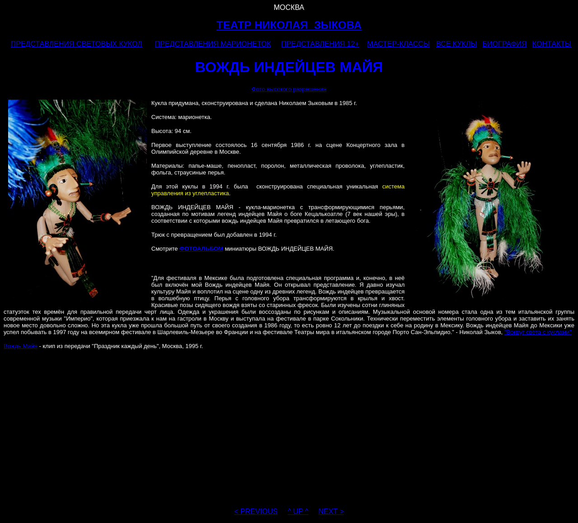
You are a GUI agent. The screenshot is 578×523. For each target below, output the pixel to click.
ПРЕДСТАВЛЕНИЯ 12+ (320, 44)
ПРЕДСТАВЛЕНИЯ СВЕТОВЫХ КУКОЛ (76, 44)
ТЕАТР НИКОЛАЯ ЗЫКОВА (289, 25)
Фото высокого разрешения (289, 89)
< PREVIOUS (256, 511)
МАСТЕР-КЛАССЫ (398, 44)
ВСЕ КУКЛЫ (456, 44)
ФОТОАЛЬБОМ (201, 248)
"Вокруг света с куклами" (538, 332)
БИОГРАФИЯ (505, 44)
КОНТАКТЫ (551, 44)
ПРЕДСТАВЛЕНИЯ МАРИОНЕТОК (213, 44)
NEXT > (331, 511)
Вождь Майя (20, 346)
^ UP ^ (298, 511)
